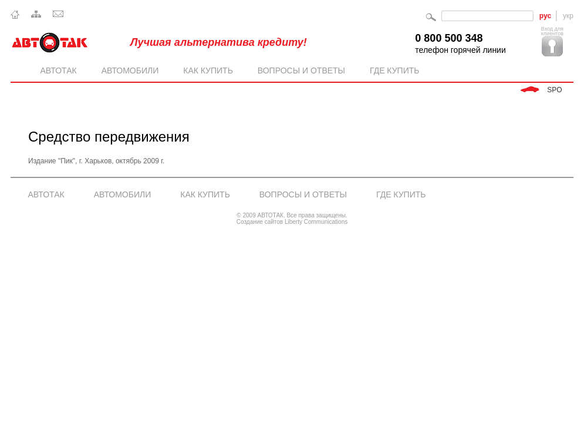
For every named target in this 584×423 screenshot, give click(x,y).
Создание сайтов (261, 222)
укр (568, 16)
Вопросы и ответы (304, 71)
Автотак (61, 71)
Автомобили (133, 71)
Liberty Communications (316, 222)
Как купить (211, 71)
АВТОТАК (46, 194)
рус (545, 16)
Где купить (394, 70)
